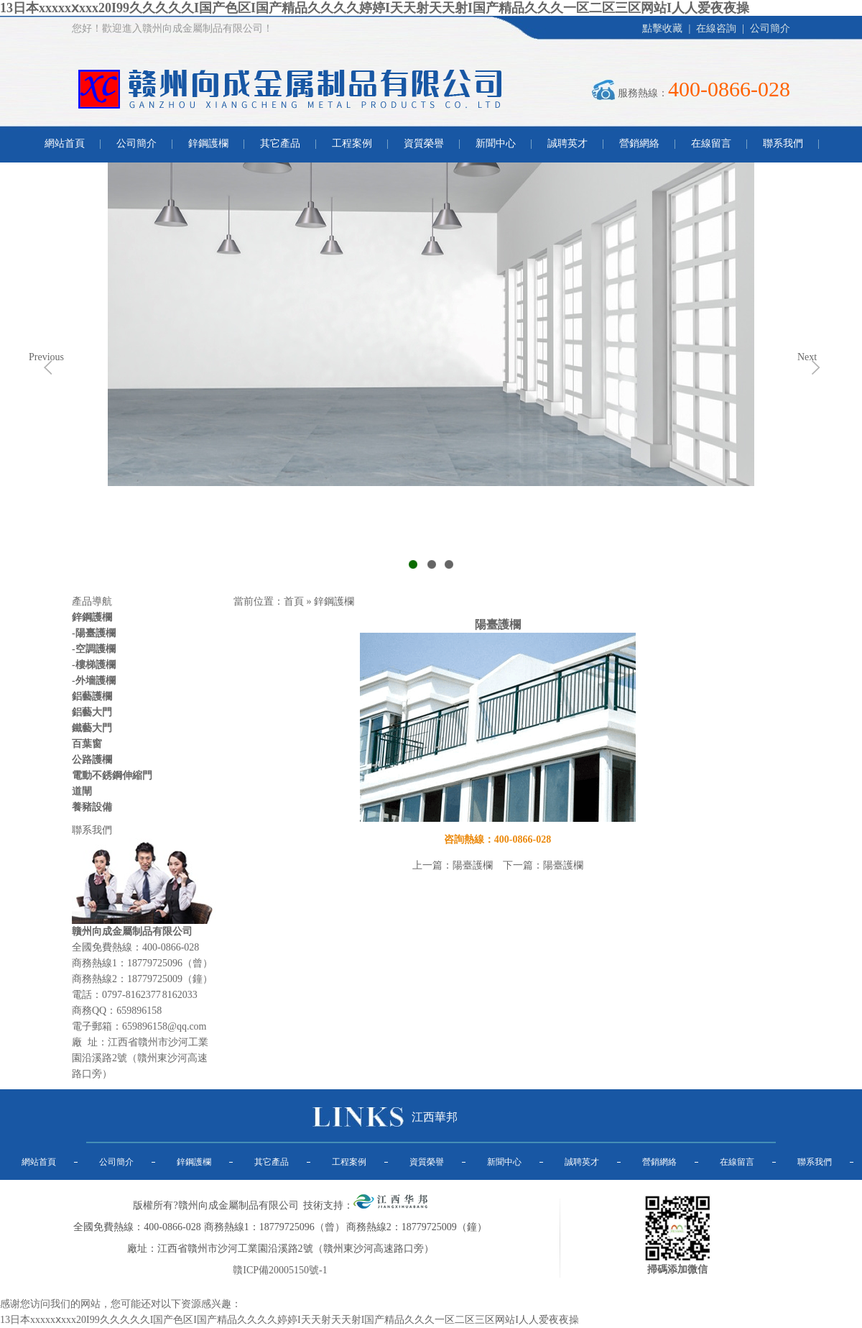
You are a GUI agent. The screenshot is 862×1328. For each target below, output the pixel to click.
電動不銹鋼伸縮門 (112, 775)
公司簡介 (770, 28)
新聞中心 (496, 143)
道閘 (82, 791)
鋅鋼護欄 (208, 143)
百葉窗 (87, 743)
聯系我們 (783, 143)
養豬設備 (92, 807)
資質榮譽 (424, 143)
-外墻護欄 (94, 680)
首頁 (294, 601)
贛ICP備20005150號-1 (280, 1270)
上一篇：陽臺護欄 (452, 865)
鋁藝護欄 (92, 696)
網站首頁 (65, 143)
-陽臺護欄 (94, 633)
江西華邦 (435, 1117)
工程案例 (352, 143)
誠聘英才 (567, 143)
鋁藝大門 (92, 712)
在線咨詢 (716, 28)
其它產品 (280, 143)
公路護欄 (92, 759)
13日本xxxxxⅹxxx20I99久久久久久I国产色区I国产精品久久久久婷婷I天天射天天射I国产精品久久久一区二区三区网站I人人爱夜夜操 (374, 8)
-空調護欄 (94, 649)
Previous (46, 357)
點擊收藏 (662, 28)
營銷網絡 (639, 143)
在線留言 (711, 143)
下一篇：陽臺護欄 (543, 865)
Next (807, 357)
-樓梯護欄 (94, 664)
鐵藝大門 (92, 728)
